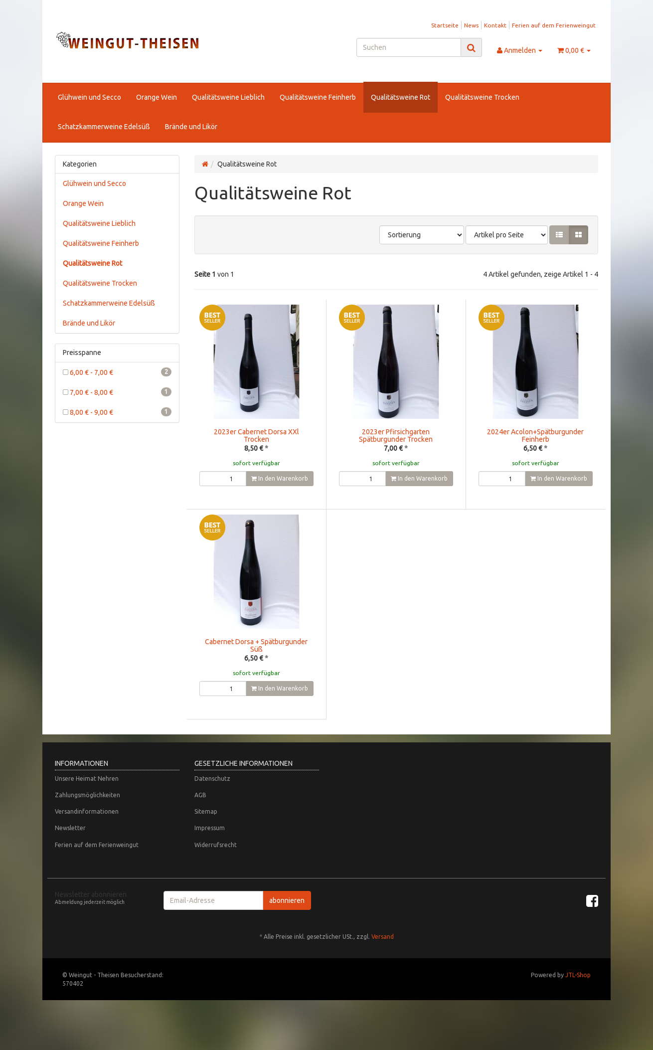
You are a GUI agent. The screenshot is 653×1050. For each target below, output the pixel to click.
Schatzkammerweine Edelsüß (104, 127)
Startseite (445, 25)
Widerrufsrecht (215, 865)
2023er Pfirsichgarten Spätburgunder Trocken (396, 435)
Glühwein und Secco (89, 97)
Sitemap (205, 831)
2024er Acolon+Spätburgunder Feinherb (535, 435)
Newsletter (70, 848)
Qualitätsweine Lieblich (228, 97)
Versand (382, 956)
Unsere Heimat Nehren (87, 798)
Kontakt (495, 25)
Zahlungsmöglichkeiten (87, 815)
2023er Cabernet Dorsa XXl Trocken (256, 435)
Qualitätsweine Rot (400, 97)
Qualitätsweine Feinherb (318, 97)
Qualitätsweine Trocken (482, 97)
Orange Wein (156, 97)
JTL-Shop (578, 995)
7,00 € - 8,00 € (117, 391)
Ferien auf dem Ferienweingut (554, 25)
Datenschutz (212, 798)
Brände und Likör (191, 127)
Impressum (209, 848)
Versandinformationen (87, 831)
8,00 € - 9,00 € (117, 411)
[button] (559, 234)
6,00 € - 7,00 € (117, 371)
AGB (200, 815)
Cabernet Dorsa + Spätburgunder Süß (256, 645)
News (471, 25)
